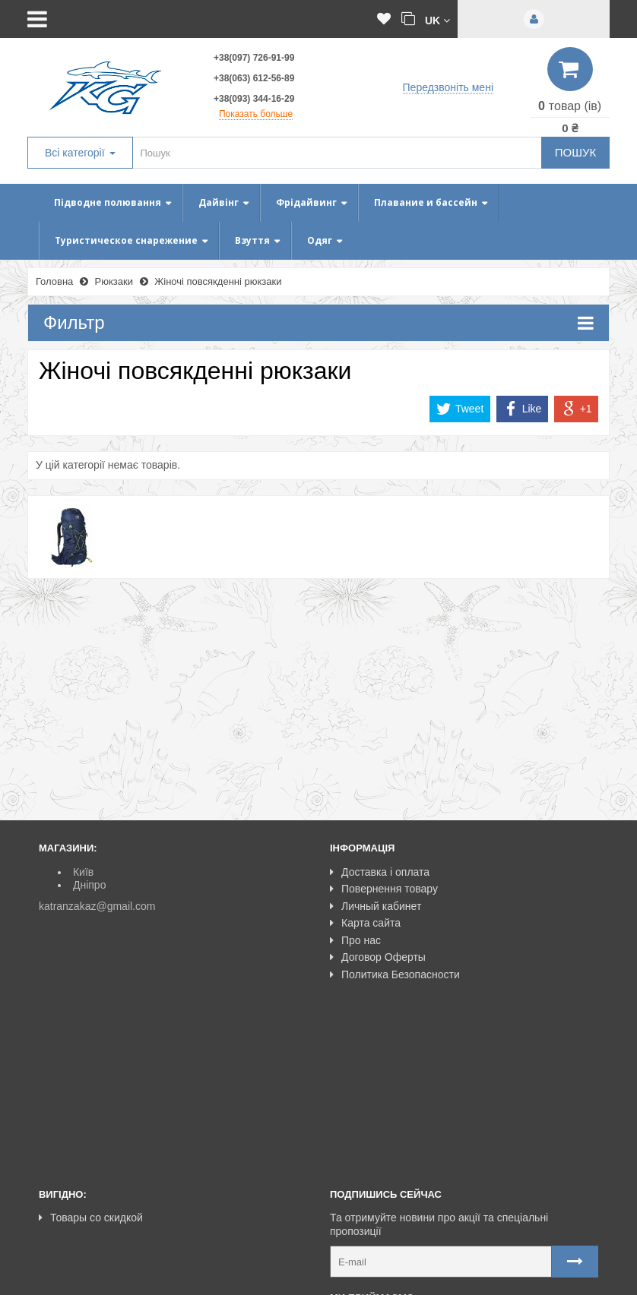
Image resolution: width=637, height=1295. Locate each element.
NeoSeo (578, 1277)
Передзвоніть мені (448, 87)
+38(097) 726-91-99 (254, 57)
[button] (437, 19)
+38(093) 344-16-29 (254, 98)
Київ (83, 872)
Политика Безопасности (395, 974)
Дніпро (89, 885)
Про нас (355, 940)
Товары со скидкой (91, 1058)
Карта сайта (365, 923)
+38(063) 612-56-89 (254, 78)
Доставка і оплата (379, 872)
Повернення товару (384, 889)
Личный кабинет (375, 906)
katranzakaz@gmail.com (97, 906)
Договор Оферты (378, 957)
